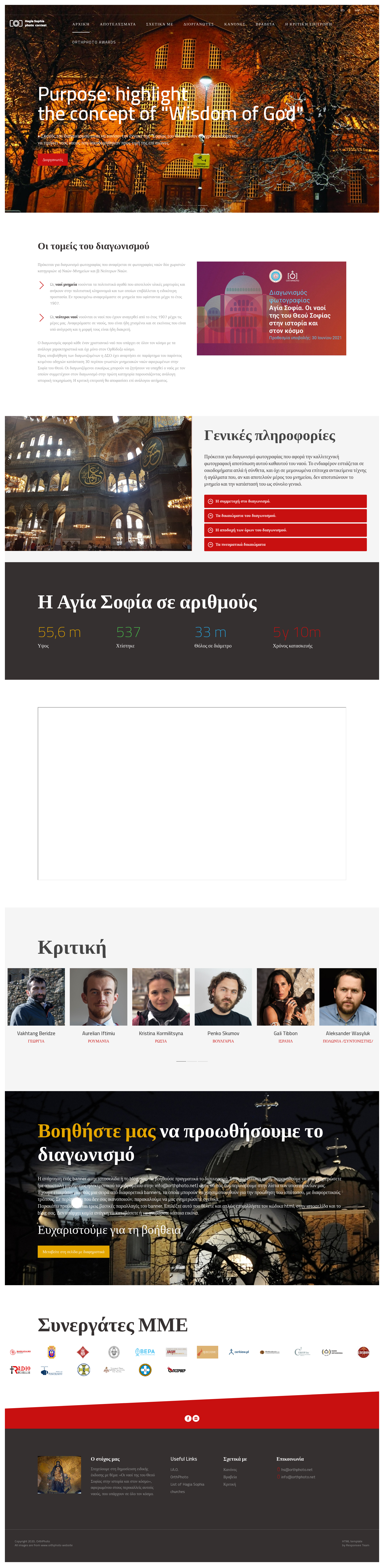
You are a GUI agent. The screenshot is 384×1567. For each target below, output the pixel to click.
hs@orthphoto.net (294, 1469)
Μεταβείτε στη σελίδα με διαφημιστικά (74, 1251)
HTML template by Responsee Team (355, 1543)
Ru (372, 10)
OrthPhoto (179, 1476)
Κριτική (229, 1484)
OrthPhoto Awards (94, 42)
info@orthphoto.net (295, 1476)
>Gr (357, 10)
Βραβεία (265, 24)
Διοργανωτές (199, 24)
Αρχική (81, 24)
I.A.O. (174, 1469)
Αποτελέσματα (118, 24)
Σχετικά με (159, 24)
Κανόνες (235, 24)
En (343, 10)
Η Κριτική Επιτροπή (308, 24)
